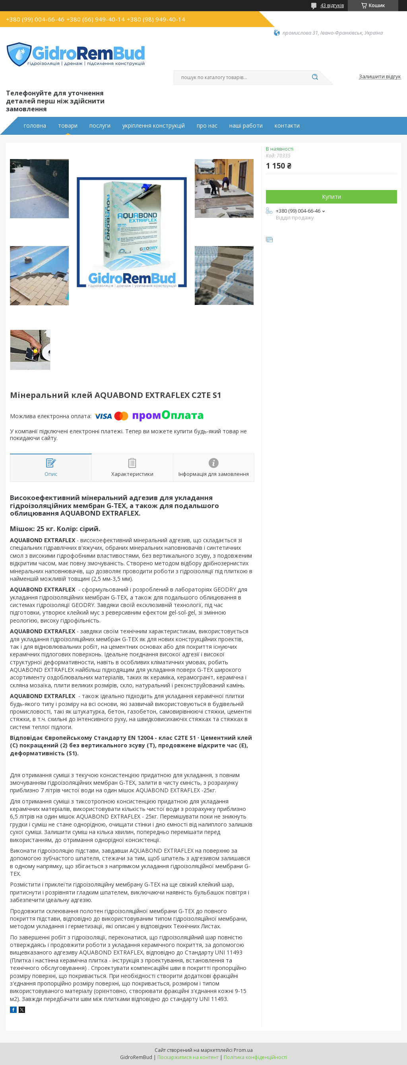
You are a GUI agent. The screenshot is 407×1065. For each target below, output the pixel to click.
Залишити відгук (380, 77)
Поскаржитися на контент (188, 1057)
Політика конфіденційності (255, 1057)
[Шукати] (315, 77)
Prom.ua (243, 1050)
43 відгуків (332, 5)
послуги (99, 125)
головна (35, 125)
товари (68, 125)
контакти (287, 125)
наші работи (246, 125)
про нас (207, 125)
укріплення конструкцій (153, 125)
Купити (331, 196)
